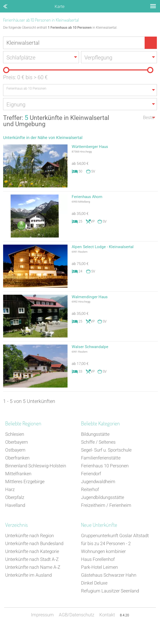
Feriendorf (91, 475)
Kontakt (107, 616)
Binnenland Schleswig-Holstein (35, 467)
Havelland (15, 507)
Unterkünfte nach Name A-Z (32, 568)
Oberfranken (17, 459)
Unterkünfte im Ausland (28, 576)
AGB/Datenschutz (76, 616)
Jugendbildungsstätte (102, 499)
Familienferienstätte (101, 459)
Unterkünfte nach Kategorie (32, 553)
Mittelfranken (18, 475)
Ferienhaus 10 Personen (105, 467)
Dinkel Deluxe (94, 584)
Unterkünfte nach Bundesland (34, 545)
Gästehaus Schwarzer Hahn (108, 576)
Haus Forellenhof (98, 561)
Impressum (42, 616)
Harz (10, 491)
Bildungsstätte (95, 435)
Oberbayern (16, 443)
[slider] (6, 71)
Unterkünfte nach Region (29, 537)
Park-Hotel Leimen (99, 568)
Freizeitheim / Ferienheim (106, 507)
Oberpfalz (14, 499)
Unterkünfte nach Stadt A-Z (32, 561)
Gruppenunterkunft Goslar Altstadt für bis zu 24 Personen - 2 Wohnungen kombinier (115, 545)
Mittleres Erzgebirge (24, 483)
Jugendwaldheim (98, 483)
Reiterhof (90, 491)
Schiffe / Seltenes (98, 443)
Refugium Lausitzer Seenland (110, 592)
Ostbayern (15, 451)
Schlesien (14, 435)
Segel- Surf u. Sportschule (106, 451)
